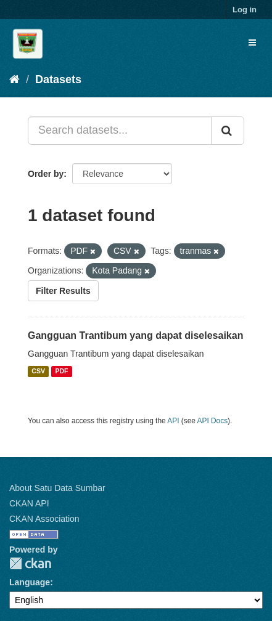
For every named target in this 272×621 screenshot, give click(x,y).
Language (29, 582)
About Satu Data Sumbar (57, 488)
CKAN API (29, 503)
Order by (46, 174)
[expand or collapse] (252, 42)
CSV (38, 371)
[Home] (14, 79)
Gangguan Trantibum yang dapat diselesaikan (135, 335)
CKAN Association (44, 519)
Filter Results (63, 291)
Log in (245, 9)
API (173, 420)
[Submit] (227, 130)
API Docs (212, 420)
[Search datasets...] (120, 130)
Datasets (58, 79)
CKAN (30, 563)
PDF (61, 371)
